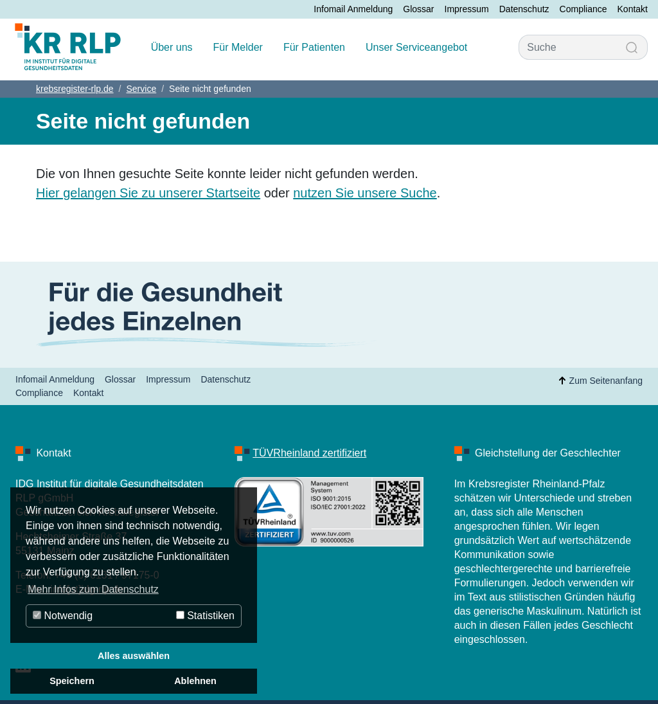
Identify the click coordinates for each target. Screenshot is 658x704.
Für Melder (238, 47)
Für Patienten (314, 47)
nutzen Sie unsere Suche (365, 193)
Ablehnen (195, 681)
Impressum (467, 9)
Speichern (71, 681)
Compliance (583, 9)
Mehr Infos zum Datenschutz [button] (93, 589)
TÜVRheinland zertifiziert (309, 452)
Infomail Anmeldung (353, 9)
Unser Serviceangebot (416, 47)
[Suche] (568, 47)
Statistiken (205, 615)
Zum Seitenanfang (598, 380)
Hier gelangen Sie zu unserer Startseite (148, 193)
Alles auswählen (134, 656)
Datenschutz (524, 9)
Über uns (172, 47)
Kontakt (633, 9)
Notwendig (63, 615)
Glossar (418, 9)
